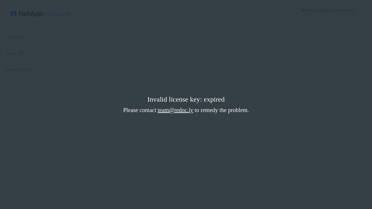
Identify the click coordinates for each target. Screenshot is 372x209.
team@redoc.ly (175, 110)
